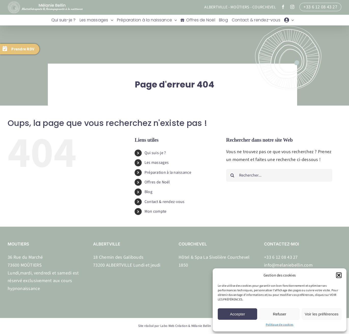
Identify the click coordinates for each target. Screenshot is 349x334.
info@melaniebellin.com (288, 265)
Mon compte (155, 211)
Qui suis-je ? (155, 153)
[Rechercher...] (279, 175)
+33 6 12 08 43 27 (320, 7)
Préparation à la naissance (167, 172)
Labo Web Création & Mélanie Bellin (185, 326)
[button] (338, 275)
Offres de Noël (157, 182)
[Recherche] (232, 175)
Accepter (237, 314)
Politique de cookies (279, 325)
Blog (148, 192)
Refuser (279, 314)
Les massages (156, 162)
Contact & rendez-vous (164, 202)
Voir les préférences (322, 314)
